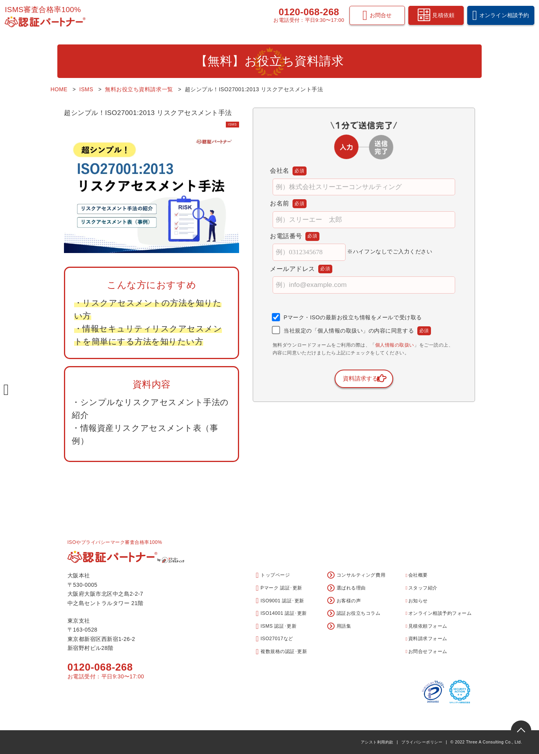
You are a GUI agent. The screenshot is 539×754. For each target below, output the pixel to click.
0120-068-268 (305, 15)
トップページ (273, 575)
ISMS (229, 124)
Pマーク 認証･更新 (279, 588)
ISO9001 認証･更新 (280, 600)
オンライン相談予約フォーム (439, 613)
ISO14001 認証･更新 (281, 613)
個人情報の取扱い (394, 345)
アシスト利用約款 (377, 742)
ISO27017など (274, 638)
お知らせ (417, 601)
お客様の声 (344, 600)
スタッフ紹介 (422, 588)
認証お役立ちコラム (354, 613)
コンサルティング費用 (356, 575)
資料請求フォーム (426, 638)
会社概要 (417, 575)
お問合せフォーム (426, 651)
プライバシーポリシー (421, 742)
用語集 (339, 626)
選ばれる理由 (346, 588)
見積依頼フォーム (426, 626)
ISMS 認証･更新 (276, 626)
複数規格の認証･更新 (281, 651)
